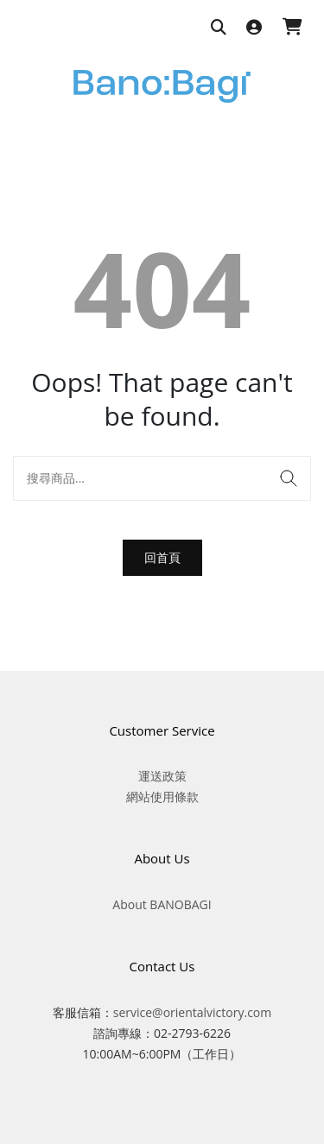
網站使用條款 (162, 796)
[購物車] (292, 28)
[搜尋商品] (218, 28)
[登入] (254, 28)
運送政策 (162, 776)
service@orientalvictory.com (192, 1012)
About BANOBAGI (161, 904)
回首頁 (162, 557)
